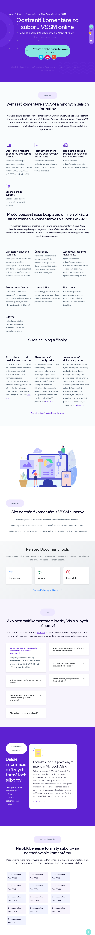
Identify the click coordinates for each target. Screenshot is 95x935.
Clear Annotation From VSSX (58, 887)
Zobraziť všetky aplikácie (47, 590)
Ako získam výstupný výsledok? (24, 713)
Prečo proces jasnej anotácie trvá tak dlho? (66, 679)
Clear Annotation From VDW (36, 909)
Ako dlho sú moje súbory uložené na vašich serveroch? (67, 649)
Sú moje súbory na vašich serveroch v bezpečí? (64, 664)
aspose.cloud (56, 37)
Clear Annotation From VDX (36, 876)
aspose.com (45, 37)
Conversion (15, 578)
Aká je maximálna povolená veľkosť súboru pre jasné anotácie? (22, 697)
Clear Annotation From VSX (14, 887)
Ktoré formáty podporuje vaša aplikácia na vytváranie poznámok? (23, 650)
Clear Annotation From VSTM (14, 909)
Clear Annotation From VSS (58, 909)
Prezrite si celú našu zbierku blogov (47, 413)
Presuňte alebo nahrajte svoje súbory (46, 50)
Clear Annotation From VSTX (14, 898)
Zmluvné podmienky (63, 67)
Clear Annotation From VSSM (58, 898)
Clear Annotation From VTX (36, 887)
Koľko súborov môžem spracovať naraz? (24, 681)
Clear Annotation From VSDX (14, 876)
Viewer (41, 578)
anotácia (41, 632)
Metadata (71, 578)
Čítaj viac (49, 401)
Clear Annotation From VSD (58, 876)
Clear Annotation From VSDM (36, 898)
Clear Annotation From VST (14, 921)
